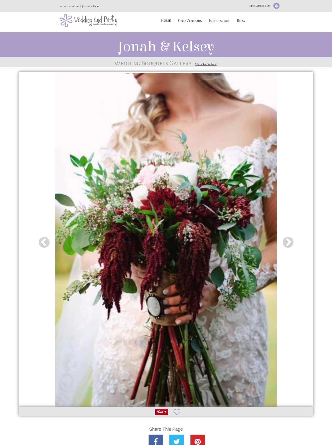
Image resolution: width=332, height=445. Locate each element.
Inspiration (219, 21)
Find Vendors (190, 21)
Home (166, 20)
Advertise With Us (71, 6)
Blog (241, 21)
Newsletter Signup (260, 5)
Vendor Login (91, 6)
